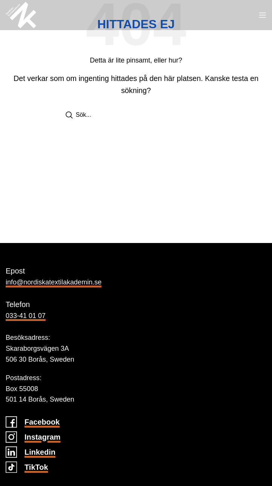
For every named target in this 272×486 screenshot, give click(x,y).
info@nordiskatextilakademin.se (53, 282)
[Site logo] (21, 14)
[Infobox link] (136, 422)
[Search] (136, 114)
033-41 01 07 (26, 315)
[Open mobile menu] (262, 15)
